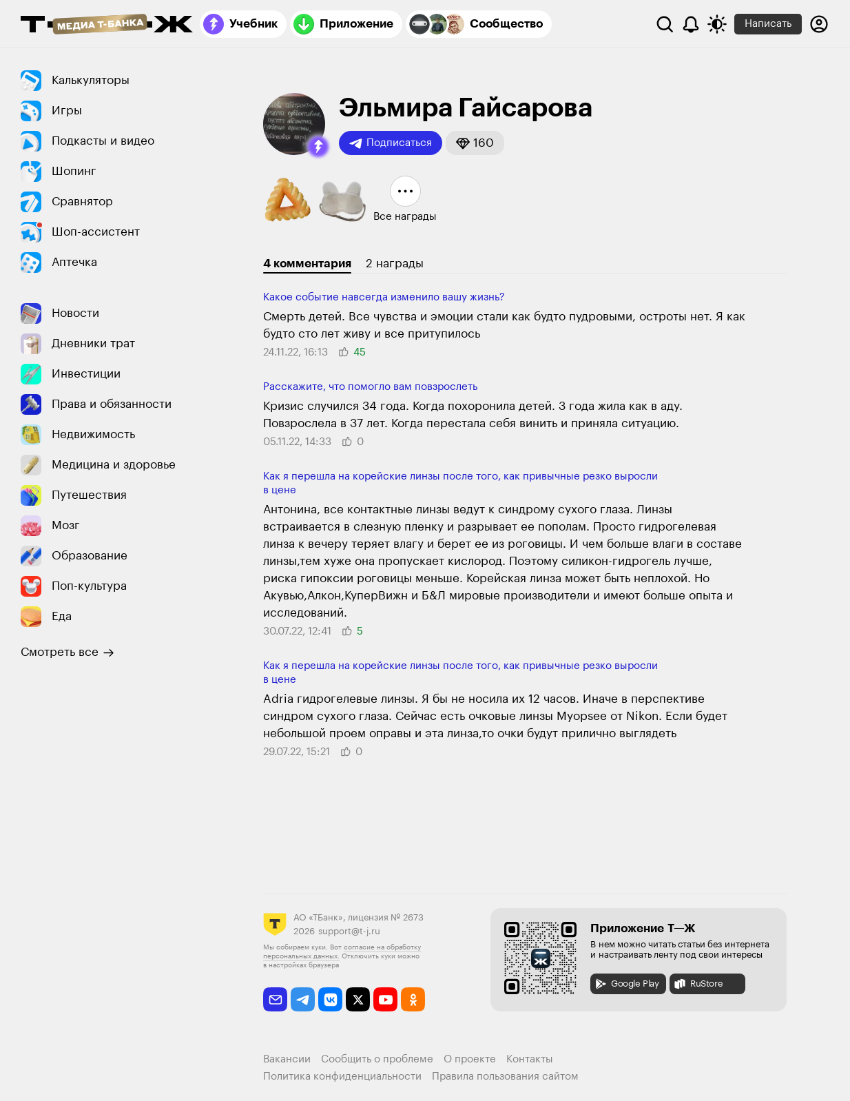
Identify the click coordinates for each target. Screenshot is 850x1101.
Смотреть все (67, 652)
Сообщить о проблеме (377, 1059)
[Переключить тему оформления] (717, 24)
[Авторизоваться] (819, 24)
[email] (275, 999)
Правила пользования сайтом (505, 1076)
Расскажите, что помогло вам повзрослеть (370, 387)
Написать (768, 24)
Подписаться (390, 143)
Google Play (626, 984)
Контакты (529, 1059)
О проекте (470, 1059)
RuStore (698, 984)
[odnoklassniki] (413, 999)
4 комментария (307, 263)
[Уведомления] (691, 24)
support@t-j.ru (349, 931)
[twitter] (358, 999)
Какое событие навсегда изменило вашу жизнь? (384, 297)
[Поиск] (664, 24)
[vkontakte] (330, 999)
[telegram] (303, 999)
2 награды (395, 263)
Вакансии (287, 1059)
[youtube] (385, 999)
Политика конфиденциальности (342, 1076)
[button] (318, 147)
